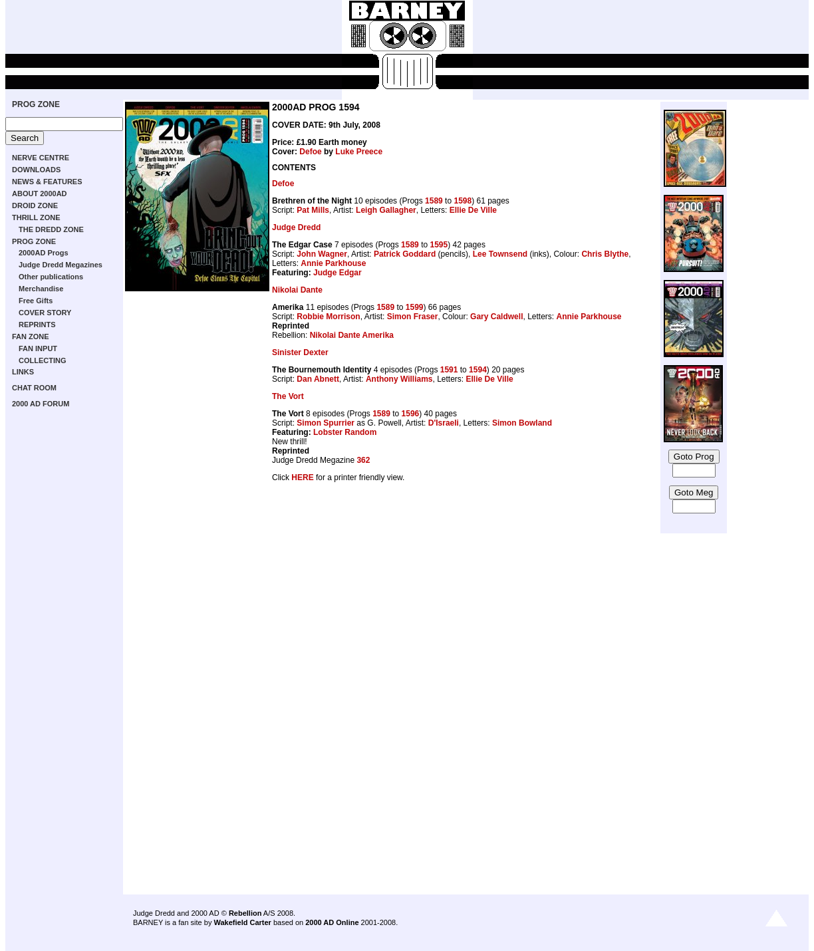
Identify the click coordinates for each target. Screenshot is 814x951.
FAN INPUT (38, 348)
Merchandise (41, 289)
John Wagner (322, 254)
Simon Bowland (522, 423)
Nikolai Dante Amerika (352, 335)
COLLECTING (43, 360)
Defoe (310, 151)
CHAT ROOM (34, 388)
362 (363, 460)
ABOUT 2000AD (39, 194)
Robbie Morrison (328, 316)
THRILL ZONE (36, 217)
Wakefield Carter (242, 922)
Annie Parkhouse (333, 263)
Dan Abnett (318, 379)
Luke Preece (358, 151)
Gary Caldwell (496, 316)
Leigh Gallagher (386, 210)
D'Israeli (443, 423)
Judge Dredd (296, 227)
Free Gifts (36, 301)
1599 (415, 307)
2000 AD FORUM (40, 404)
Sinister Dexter (300, 352)
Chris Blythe (604, 254)
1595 (439, 244)
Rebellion (245, 913)
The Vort (288, 396)
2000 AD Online (331, 922)
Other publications (51, 277)
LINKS (23, 372)
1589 (434, 200)
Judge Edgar (337, 272)
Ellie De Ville (473, 210)
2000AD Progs (43, 253)
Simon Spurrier (325, 423)
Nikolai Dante (297, 290)
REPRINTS (37, 325)
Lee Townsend (500, 254)
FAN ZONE (30, 336)
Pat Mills (313, 210)
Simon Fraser (412, 316)
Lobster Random (344, 432)
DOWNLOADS (36, 170)
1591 (449, 369)
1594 (478, 369)
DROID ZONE (35, 205)
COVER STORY (45, 313)
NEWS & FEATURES (47, 182)
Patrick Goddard (405, 254)
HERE (302, 477)
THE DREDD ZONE (51, 229)
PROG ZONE (36, 104)
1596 (411, 413)
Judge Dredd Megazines (60, 265)
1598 (463, 200)
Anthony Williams (399, 379)
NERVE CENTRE (40, 158)
